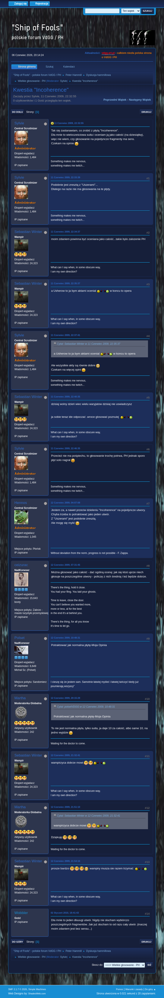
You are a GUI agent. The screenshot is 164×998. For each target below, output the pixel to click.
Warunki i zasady (134, 989)
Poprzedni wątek (114, 99)
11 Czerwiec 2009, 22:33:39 (65, 177)
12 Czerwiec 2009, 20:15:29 (65, 698)
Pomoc (119, 989)
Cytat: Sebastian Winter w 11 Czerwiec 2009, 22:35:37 (88, 343)
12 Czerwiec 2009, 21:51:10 (65, 807)
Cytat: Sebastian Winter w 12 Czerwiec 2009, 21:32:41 (88, 815)
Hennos (20, 503)
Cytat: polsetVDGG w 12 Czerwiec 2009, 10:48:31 (86, 706)
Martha (20, 698)
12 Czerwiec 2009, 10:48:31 (65, 637)
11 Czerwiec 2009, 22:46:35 (65, 448)
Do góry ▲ (150, 989)
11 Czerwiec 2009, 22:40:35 (65, 396)
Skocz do (97, 964)
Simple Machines (37, 989)
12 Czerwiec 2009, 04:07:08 (65, 502)
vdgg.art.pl (108, 53)
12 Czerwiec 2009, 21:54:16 (65, 861)
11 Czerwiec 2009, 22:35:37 (65, 283)
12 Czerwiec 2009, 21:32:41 (65, 755)
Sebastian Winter (28, 232)
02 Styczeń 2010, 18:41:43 (65, 912)
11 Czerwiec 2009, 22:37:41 (65, 335)
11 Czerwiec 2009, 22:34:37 (65, 231)
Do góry (17, 942)
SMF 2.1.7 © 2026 (17, 989)
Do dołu (17, 112)
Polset (19, 638)
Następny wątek (140, 99)
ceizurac (21, 565)
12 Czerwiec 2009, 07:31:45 (65, 565)
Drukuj (146, 112)
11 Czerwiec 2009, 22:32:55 (68, 123)
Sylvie (63, 80)
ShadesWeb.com (37, 993)
